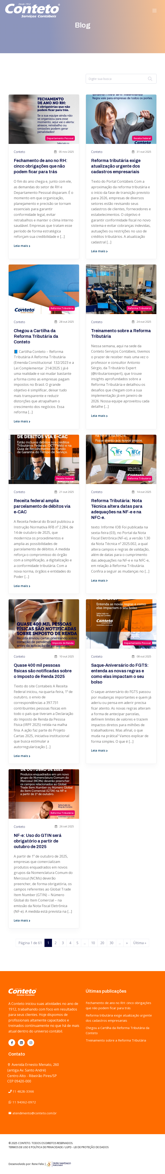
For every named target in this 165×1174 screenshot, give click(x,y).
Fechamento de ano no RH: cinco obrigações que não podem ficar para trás (40, 166)
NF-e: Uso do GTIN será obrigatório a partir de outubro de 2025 (37, 841)
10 (93, 942)
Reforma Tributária (62, 308)
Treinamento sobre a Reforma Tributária (116, 1040)
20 (102, 942)
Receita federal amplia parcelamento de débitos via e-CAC (42, 506)
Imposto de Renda (62, 643)
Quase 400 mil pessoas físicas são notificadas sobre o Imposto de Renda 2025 (43, 671)
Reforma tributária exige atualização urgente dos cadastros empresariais (116, 166)
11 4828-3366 (21, 1091)
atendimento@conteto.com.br (32, 1113)
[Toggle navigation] (154, 10)
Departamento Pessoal (60, 138)
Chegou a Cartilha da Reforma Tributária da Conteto (36, 336)
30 (111, 942)
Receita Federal (142, 138)
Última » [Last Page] (139, 942)
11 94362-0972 (22, 1102)
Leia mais (22, 246)
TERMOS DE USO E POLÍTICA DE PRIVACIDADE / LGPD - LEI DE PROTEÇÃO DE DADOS (58, 1147)
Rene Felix (38, 1164)
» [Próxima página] (127, 942)
